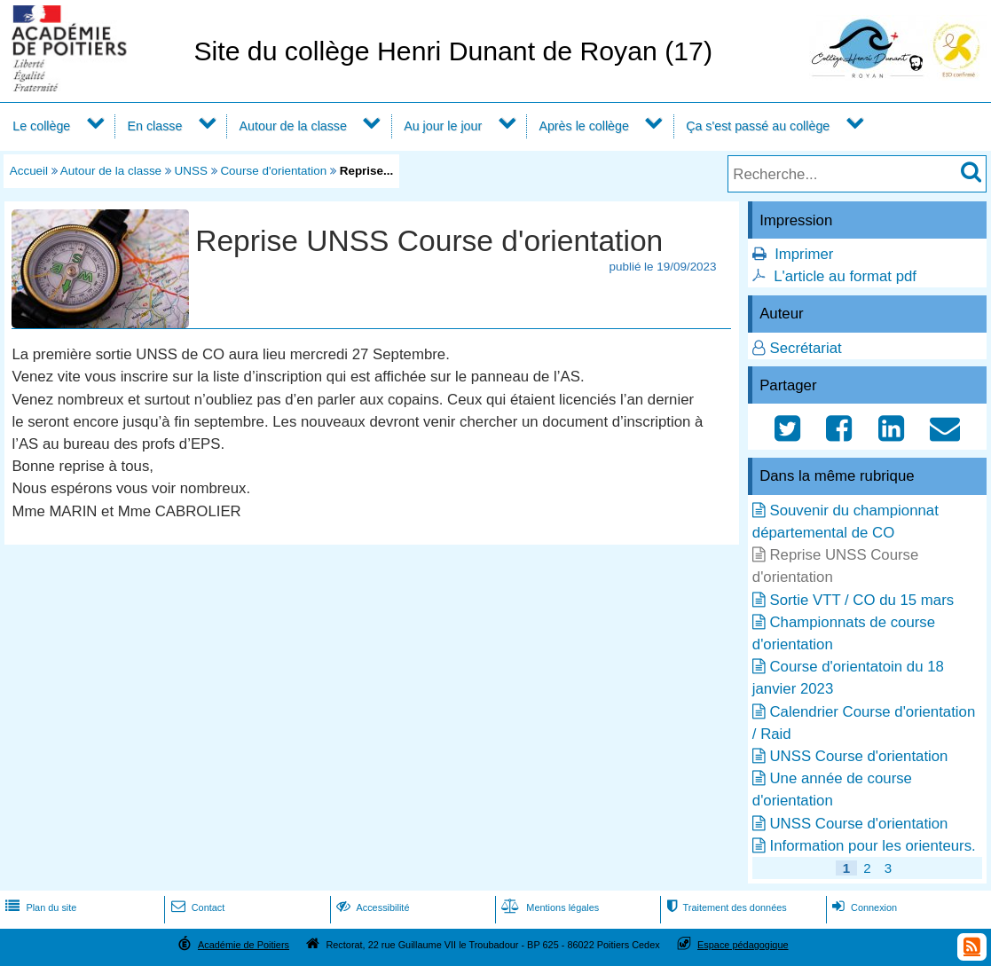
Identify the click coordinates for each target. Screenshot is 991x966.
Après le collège (584, 126)
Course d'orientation (273, 170)
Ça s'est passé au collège (758, 126)
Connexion (863, 907)
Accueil (29, 170)
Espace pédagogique (743, 944)
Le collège (41, 126)
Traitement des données (724, 907)
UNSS (191, 170)
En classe (155, 126)
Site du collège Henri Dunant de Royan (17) (452, 51)
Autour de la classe (293, 126)
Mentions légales (548, 907)
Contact (196, 907)
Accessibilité (371, 907)
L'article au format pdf (845, 276)
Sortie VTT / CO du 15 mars (861, 600)
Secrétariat (805, 348)
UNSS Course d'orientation (858, 756)
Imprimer (804, 254)
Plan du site (39, 907)
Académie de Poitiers (243, 944)
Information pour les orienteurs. (872, 845)
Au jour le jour (443, 126)
